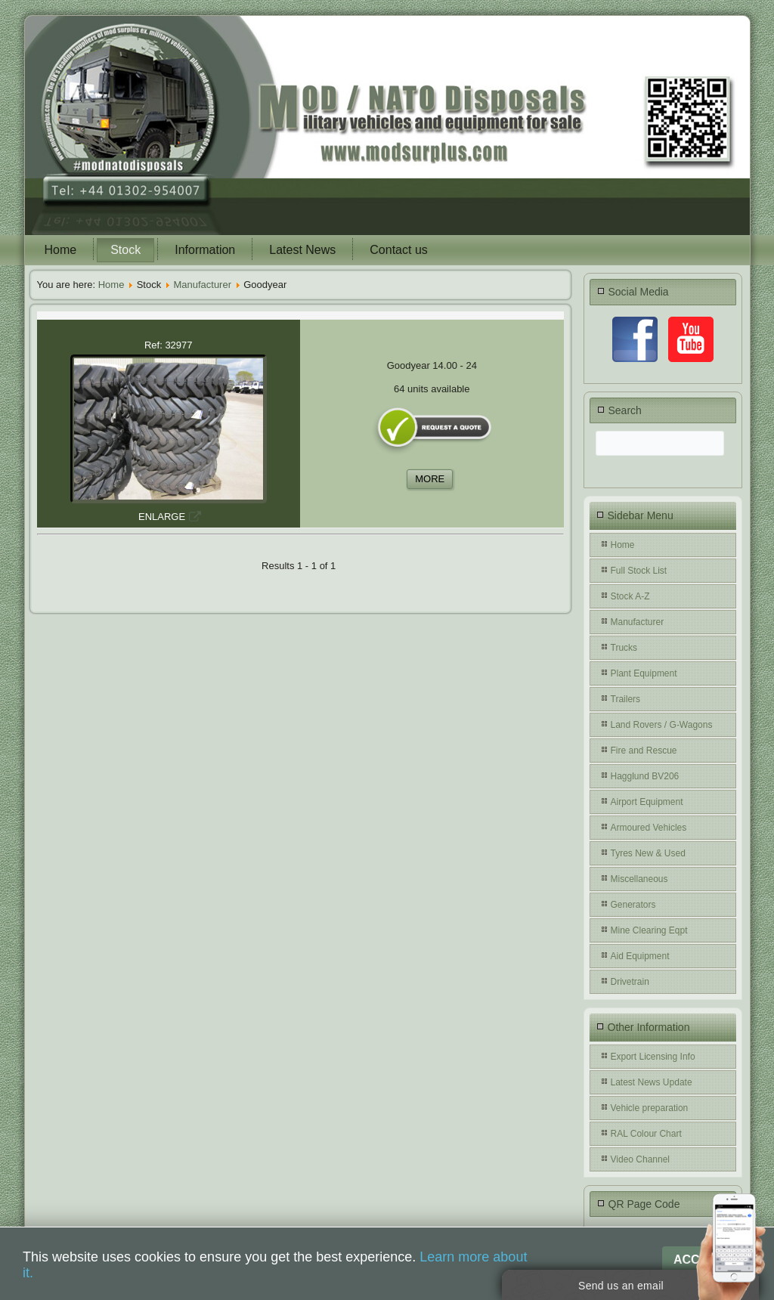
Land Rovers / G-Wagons (662, 725)
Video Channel (640, 1159)
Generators (633, 904)
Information (205, 249)
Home (61, 249)
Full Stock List (639, 570)
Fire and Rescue (644, 750)
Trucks (624, 647)
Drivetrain (630, 982)
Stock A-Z (630, 596)
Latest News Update (651, 1082)
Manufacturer (202, 284)
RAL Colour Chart (646, 1133)
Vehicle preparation (650, 1108)
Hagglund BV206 (645, 776)
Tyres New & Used (648, 853)
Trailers (626, 699)
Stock (125, 249)
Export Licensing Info (653, 1056)
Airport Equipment (647, 802)
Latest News (302, 249)
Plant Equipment (644, 673)
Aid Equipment (640, 956)
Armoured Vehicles (649, 827)
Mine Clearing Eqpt (649, 930)
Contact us (398, 249)
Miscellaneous (639, 879)
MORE (429, 478)
